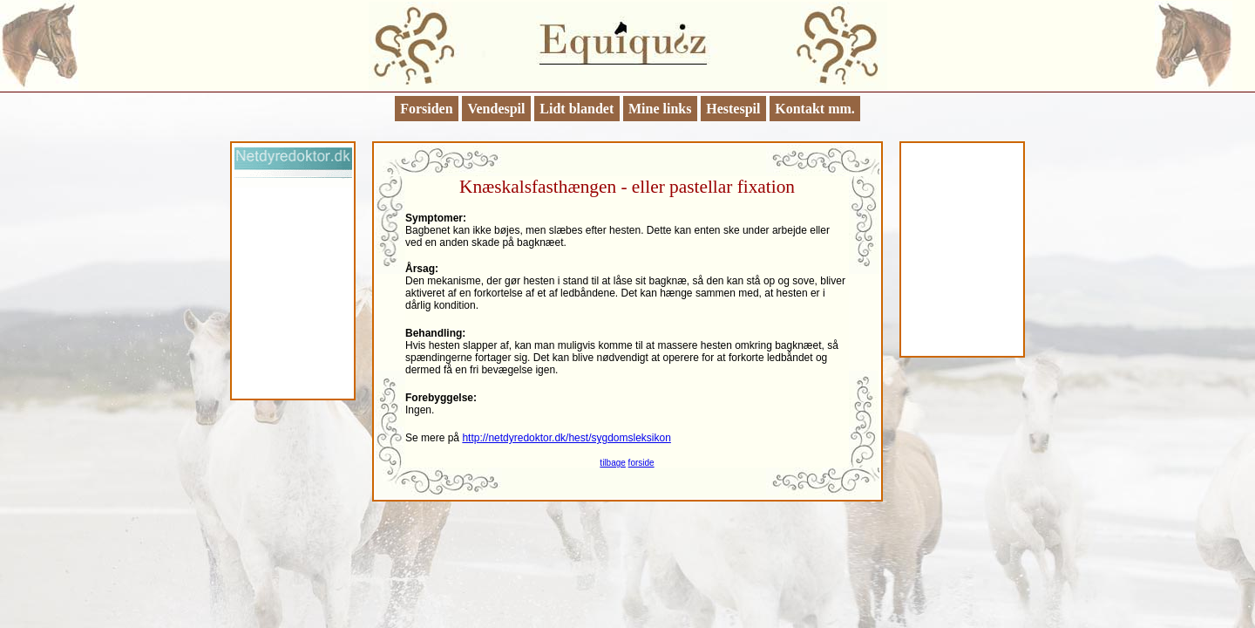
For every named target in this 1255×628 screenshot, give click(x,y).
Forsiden (426, 108)
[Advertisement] (293, 292)
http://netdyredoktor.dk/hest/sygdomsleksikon (566, 438)
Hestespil (733, 108)
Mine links (659, 108)
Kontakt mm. (815, 108)
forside (641, 463)
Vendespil (496, 108)
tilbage (612, 463)
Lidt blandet (576, 108)
